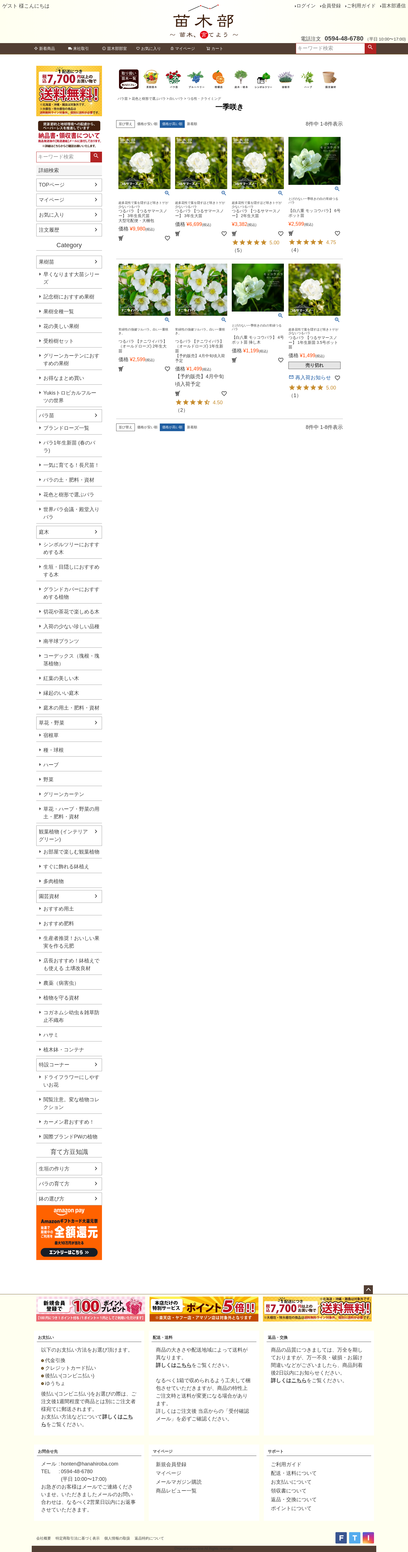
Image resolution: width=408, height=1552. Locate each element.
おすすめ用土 (58, 909)
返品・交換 (278, 1337)
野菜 (48, 779)
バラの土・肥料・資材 (68, 480)
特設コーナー (54, 1065)
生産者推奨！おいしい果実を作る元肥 (71, 942)
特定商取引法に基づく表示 (78, 1538)
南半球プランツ (61, 641)
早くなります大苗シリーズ (71, 278)
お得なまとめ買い (63, 378)
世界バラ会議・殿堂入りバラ (71, 513)
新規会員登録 (171, 1464)
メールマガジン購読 (179, 1482)
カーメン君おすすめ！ (68, 1122)
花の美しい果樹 (61, 326)
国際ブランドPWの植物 (70, 1137)
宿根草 (51, 735)
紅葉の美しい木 (61, 678)
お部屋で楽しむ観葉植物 (71, 852)
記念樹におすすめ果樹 (68, 297)
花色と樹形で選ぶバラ (68, 494)
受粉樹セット (58, 341)
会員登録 (331, 6)
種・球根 (53, 750)
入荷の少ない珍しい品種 (71, 626)
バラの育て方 (54, 1184)
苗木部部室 (114, 48)
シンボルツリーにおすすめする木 (71, 548)
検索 (370, 48)
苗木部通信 (394, 6)
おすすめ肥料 (58, 923)
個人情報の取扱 (117, 1538)
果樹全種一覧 (58, 311)
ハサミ (51, 1035)
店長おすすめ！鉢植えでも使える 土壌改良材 (71, 964)
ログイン (306, 6)
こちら (184, 1365)
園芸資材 (49, 896)
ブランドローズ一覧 (66, 428)
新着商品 (44, 48)
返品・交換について (294, 1499)
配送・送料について (294, 1473)
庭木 (44, 532)
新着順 (192, 124)
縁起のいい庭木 (61, 693)
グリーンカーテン (63, 794)
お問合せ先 (48, 1451)
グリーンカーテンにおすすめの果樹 (71, 359)
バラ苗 (46, 415)
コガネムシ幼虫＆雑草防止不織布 (71, 1016)
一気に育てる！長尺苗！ (71, 465)
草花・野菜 (51, 723)
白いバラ (176, 99)
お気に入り (148, 48)
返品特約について (149, 1538)
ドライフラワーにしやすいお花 (71, 1081)
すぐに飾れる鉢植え (66, 866)
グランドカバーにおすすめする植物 (71, 593)
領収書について (289, 1491)
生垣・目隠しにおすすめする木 (71, 570)
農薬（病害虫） (61, 983)
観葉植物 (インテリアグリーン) (63, 835)
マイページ (182, 48)
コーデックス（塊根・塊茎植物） (71, 659)
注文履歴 (49, 230)
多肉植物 (53, 881)
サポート (276, 1451)
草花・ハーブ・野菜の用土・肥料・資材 (71, 813)
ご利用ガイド (361, 6)
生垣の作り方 (54, 1169)
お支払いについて (291, 1482)
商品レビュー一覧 (176, 1491)
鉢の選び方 (51, 1199)
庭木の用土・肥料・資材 (71, 708)
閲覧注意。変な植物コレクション (71, 1103)
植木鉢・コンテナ (63, 1050)
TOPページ (52, 185)
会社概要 (43, 1538)
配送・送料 (163, 1337)
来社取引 (78, 48)
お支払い (46, 1337)
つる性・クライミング (204, 99)
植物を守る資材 (61, 998)
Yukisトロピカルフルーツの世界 (69, 396)
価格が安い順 (147, 124)
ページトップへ (368, 1289)
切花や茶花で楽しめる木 (71, 612)
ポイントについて (291, 1508)
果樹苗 (46, 262)
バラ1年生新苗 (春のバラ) (69, 446)
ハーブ (51, 765)
